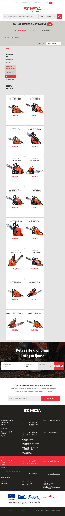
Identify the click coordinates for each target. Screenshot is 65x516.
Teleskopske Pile (10, 80)
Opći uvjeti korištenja (55, 510)
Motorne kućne (9, 63)
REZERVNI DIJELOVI (10, 87)
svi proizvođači (11, 72)
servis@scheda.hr (53, 461)
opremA (45, 30)
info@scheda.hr (52, 432)
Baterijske (9, 59)
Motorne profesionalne (10, 67)
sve (7, 49)
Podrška (47, 510)
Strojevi (20, 30)
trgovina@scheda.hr (54, 420)
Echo (7, 76)
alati (33, 30)
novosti (46, 3)
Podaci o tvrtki (39, 510)
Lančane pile (9, 55)
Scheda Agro (25, 3)
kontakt (36, 3)
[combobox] (48, 16)
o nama (15, 3)
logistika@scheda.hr (54, 474)
